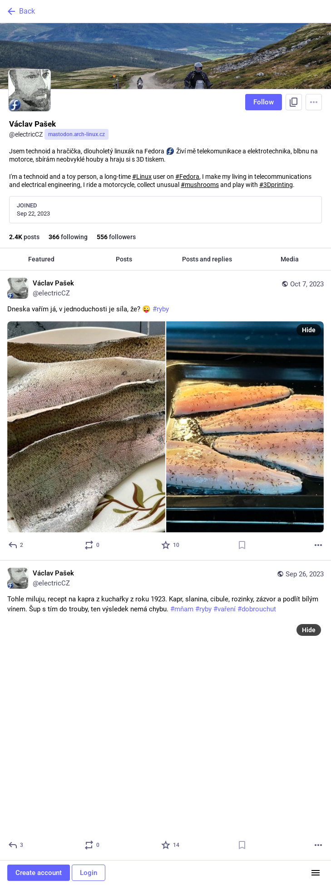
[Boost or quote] (92, 545)
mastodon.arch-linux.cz (76, 134)
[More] (318, 545)
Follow (263, 102)
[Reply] (16, 545)
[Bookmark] (242, 545)
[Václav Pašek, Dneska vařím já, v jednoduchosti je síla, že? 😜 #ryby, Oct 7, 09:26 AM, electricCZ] (165, 415)
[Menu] (314, 102)
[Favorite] (170, 545)
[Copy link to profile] (294, 102)
